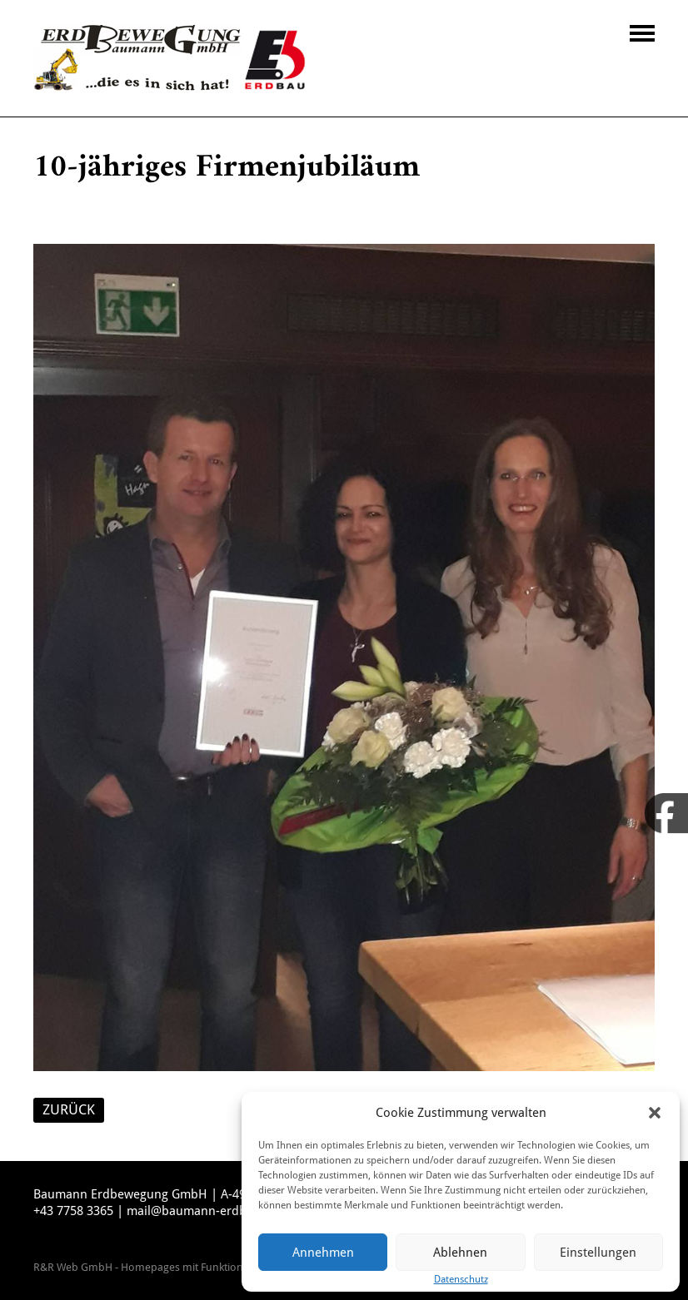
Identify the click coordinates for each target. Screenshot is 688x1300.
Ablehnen (460, 1252)
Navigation (642, 33)
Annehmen (323, 1252)
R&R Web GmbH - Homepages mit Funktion (138, 1267)
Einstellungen (598, 1252)
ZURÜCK (68, 1109)
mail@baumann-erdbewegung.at (219, 1210)
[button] (654, 1112)
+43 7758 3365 (73, 1210)
